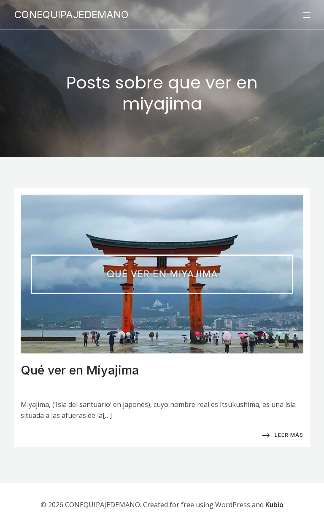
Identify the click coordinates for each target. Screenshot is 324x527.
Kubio (274, 504)
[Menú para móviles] (307, 15)
